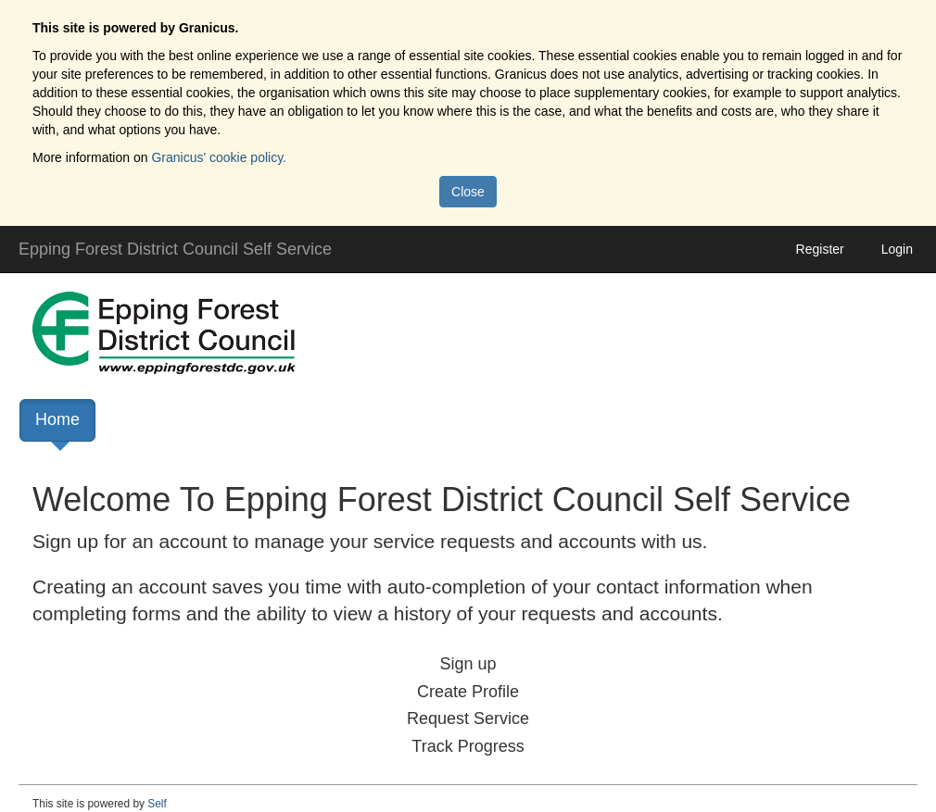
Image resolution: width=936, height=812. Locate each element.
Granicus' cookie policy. (218, 157)
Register (820, 249)
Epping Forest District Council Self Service (175, 249)
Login (897, 249)
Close (468, 191)
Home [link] (57, 426)
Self (157, 803)
